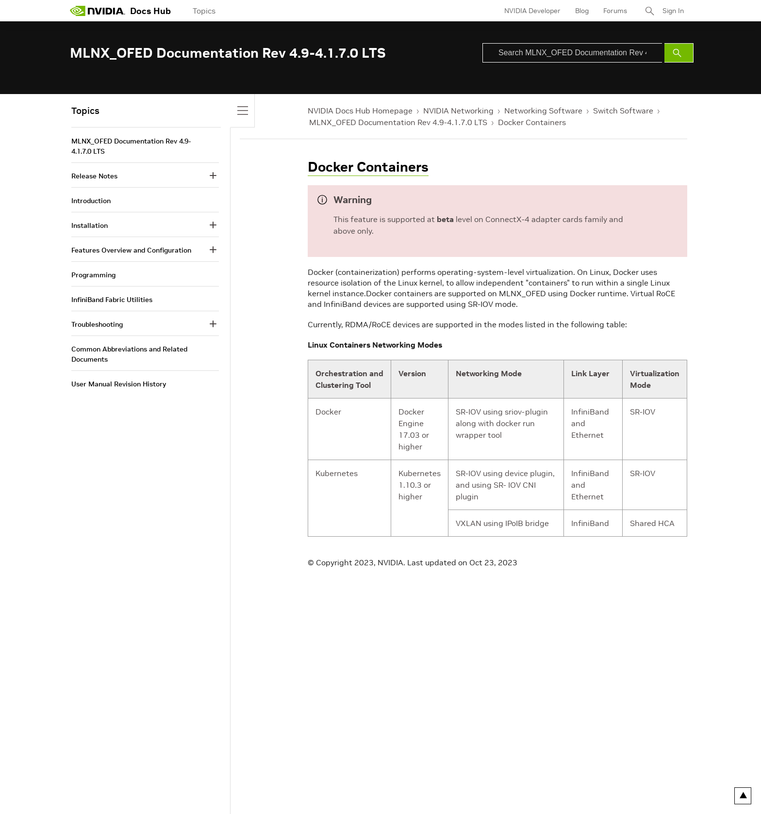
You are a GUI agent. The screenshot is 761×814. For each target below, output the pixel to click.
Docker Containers (532, 122)
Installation (89, 225)
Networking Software (543, 110)
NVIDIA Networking (458, 110)
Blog (582, 10)
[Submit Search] (679, 53)
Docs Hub (150, 10)
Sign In (673, 10)
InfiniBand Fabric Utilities (111, 299)
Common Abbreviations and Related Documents (129, 354)
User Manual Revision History (118, 384)
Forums (615, 10)
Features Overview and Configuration (131, 250)
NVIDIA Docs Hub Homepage (360, 110)
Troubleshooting (97, 324)
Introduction (91, 200)
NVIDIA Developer (532, 10)
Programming (93, 275)
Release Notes (94, 176)
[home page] (97, 10)
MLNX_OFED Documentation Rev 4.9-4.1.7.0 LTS (398, 122)
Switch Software (623, 110)
